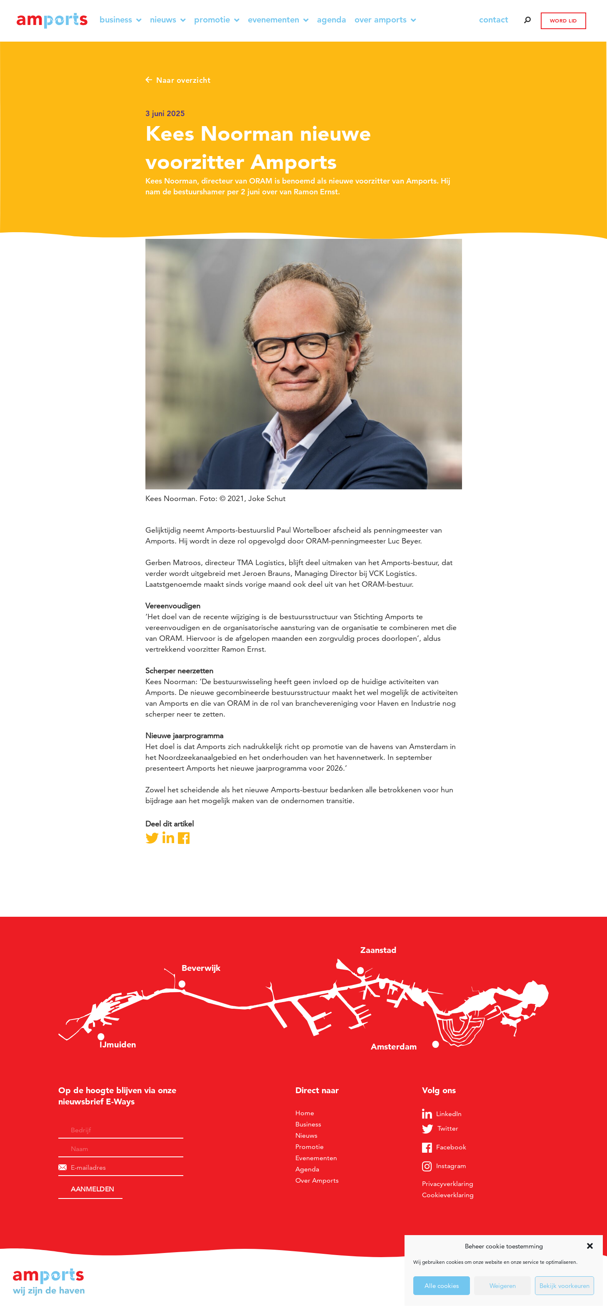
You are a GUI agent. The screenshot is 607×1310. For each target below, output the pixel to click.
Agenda (331, 20)
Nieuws (168, 20)
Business (121, 20)
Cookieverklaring (448, 1195)
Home (304, 1113)
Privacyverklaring (447, 1184)
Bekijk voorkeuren (565, 1286)
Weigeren (503, 1286)
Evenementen (278, 20)
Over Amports (385, 20)
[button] (590, 1246)
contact (493, 20)
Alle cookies (442, 1286)
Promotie (217, 20)
